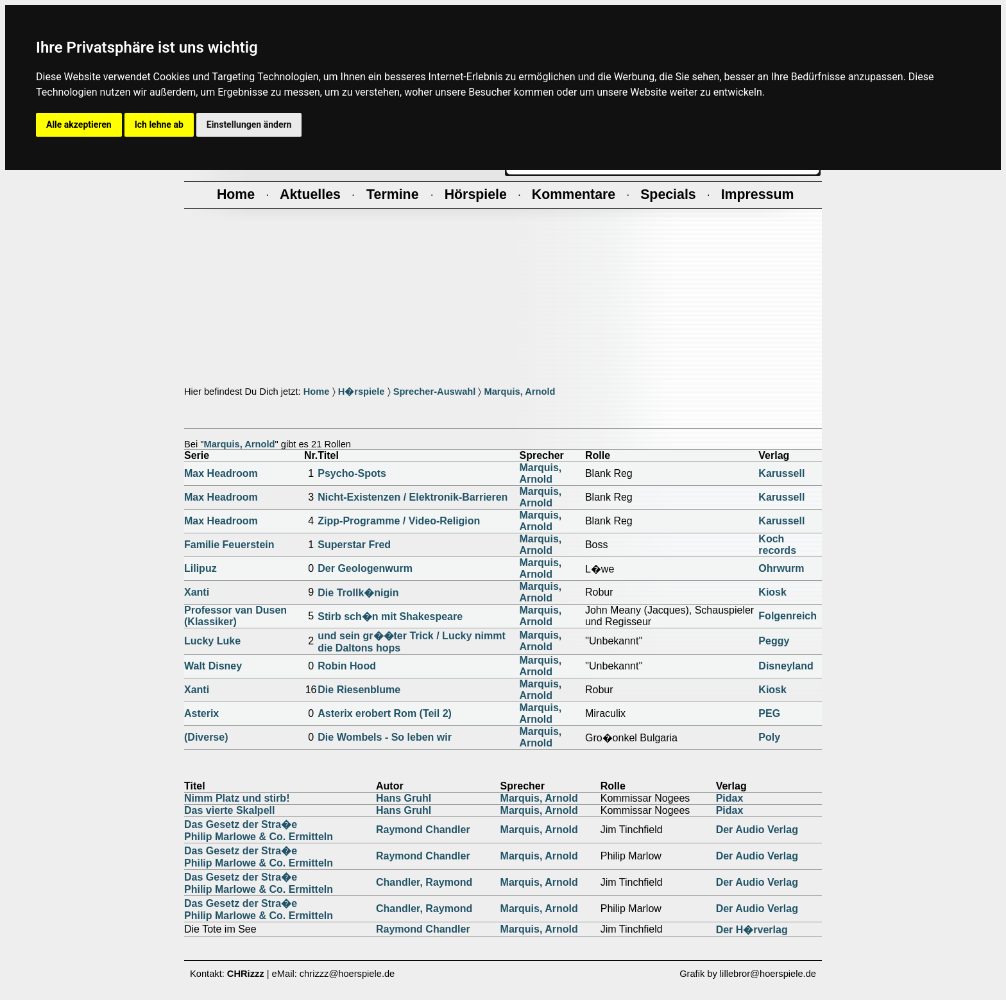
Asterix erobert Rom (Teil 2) (385, 713)
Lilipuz (200, 568)
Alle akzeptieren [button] (79, 124)
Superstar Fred (354, 544)
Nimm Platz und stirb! (236, 798)
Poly (769, 737)
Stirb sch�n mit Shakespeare (390, 616)
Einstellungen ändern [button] (249, 124)
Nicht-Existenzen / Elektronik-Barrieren (412, 497)
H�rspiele (361, 391)
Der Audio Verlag (757, 829)
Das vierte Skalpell (229, 810)
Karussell (781, 473)
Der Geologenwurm (365, 568)
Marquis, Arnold (519, 391)
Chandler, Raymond (424, 882)
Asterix (201, 713)
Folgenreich (787, 615)
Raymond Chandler (423, 829)
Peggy (773, 640)
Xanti (196, 592)
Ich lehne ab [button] (159, 124)
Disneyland (785, 665)
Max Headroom (221, 473)
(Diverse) (206, 737)
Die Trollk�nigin (358, 592)
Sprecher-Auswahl (434, 391)
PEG (769, 713)
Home (316, 391)
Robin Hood (347, 665)
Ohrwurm (781, 568)
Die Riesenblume (359, 689)
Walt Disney (213, 665)
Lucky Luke (212, 640)
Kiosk (772, 592)
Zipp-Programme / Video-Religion (399, 520)
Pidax (730, 798)
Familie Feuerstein (229, 544)
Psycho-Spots (352, 473)
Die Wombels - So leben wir (385, 737)
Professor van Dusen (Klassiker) (235, 616)
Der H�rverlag (752, 929)
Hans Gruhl (403, 798)
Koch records (777, 544)
